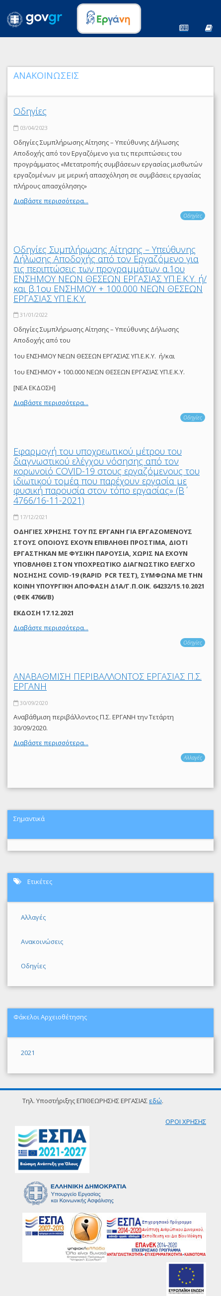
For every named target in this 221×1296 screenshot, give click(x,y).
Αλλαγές (193, 757)
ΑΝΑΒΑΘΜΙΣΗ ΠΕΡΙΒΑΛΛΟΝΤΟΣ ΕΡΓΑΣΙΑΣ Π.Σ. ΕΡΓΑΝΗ (107, 681)
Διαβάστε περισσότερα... (50, 200)
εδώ (155, 1100)
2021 (28, 1052)
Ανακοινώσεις (42, 941)
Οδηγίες (30, 111)
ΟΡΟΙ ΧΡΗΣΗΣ (185, 1121)
